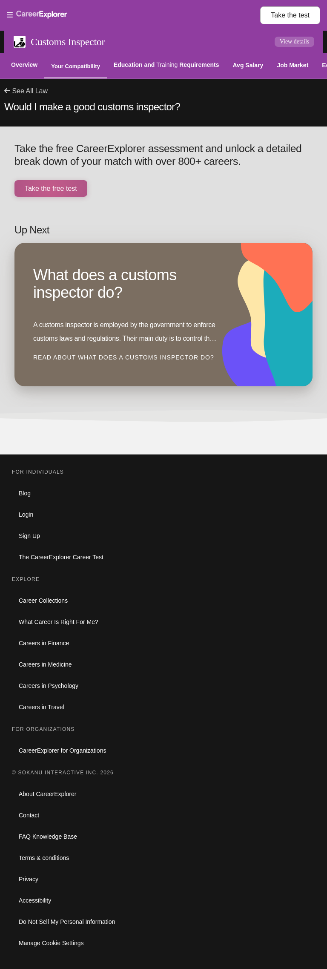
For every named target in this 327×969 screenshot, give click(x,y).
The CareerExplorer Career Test (61, 557)
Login (26, 514)
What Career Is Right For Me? (58, 621)
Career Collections (43, 600)
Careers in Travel (41, 707)
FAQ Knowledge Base (48, 836)
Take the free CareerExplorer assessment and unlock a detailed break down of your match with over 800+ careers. (157, 155)
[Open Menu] (133, 15)
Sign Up (29, 535)
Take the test (290, 15)
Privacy (28, 879)
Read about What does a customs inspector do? (123, 357)
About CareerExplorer (47, 794)
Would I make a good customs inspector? (92, 106)
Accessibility (35, 900)
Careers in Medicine (45, 664)
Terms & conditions (44, 857)
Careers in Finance (44, 643)
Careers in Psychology (48, 685)
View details (295, 41)
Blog (25, 493)
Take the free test (51, 188)
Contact (29, 815)
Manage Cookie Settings (51, 943)
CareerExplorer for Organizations (62, 750)
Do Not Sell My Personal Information (67, 921)
